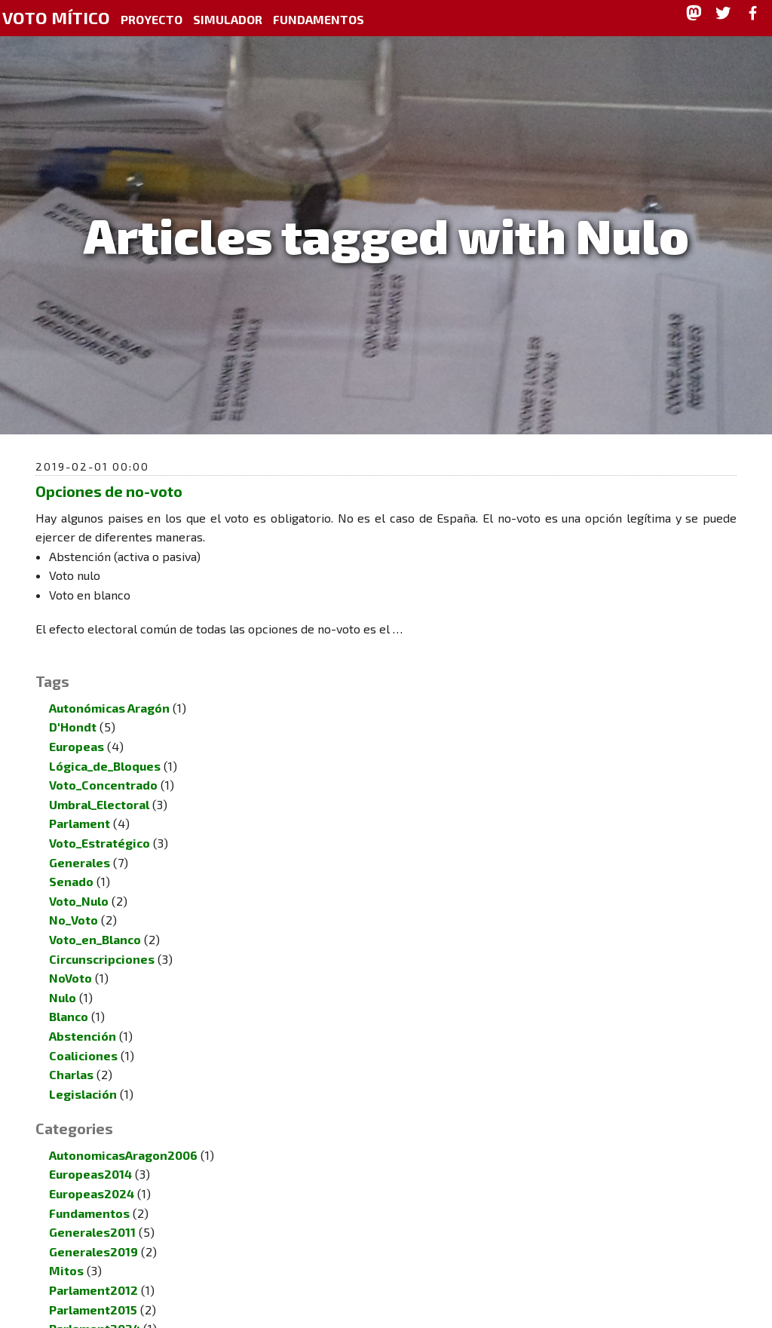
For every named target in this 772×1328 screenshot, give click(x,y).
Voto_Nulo (79, 883)
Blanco (68, 998)
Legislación (83, 1076)
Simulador (227, 19)
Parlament (79, 805)
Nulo (62, 979)
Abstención (82, 1018)
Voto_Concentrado (103, 766)
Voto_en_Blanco (95, 921)
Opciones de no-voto (108, 491)
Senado (71, 863)
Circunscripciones (102, 941)
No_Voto (73, 901)
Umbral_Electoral (99, 786)
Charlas (71, 1056)
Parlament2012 (93, 1272)
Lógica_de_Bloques (105, 748)
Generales (79, 844)
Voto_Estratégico (99, 824)
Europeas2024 (91, 1175)
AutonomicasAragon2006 (123, 1137)
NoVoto (70, 959)
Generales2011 (92, 1214)
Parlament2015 (93, 1291)
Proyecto (151, 19)
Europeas (76, 728)
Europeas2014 (90, 1156)
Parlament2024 (94, 1310)
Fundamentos (318, 19)
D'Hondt (72, 708)
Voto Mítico (56, 18)
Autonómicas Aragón (109, 689)
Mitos (66, 1252)
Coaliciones (83, 1037)
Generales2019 (93, 1233)
